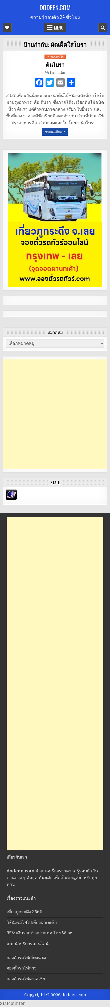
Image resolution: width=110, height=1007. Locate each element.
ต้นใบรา (55, 65)
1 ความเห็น (57, 72)
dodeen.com (55, 7)
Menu (58, 27)
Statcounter (12, 1003)
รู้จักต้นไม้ (57, 57)
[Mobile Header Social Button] (7, 27)
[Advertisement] (55, 414)
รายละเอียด (53, 131)
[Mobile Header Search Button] (102, 27)
